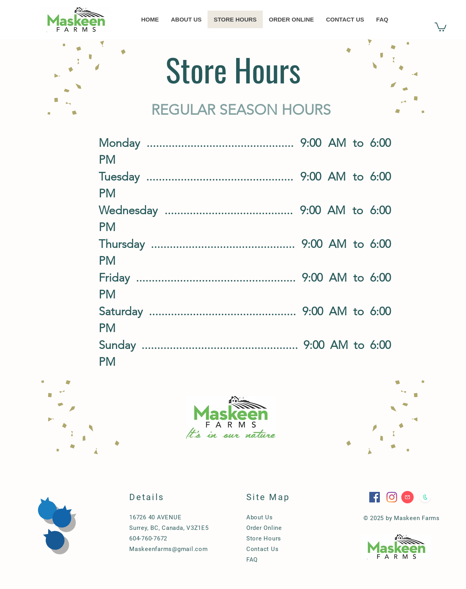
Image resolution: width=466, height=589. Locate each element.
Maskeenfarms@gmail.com (168, 549)
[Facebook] (374, 497)
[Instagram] (392, 497)
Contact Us (262, 549)
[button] (440, 26)
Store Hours (263, 538)
